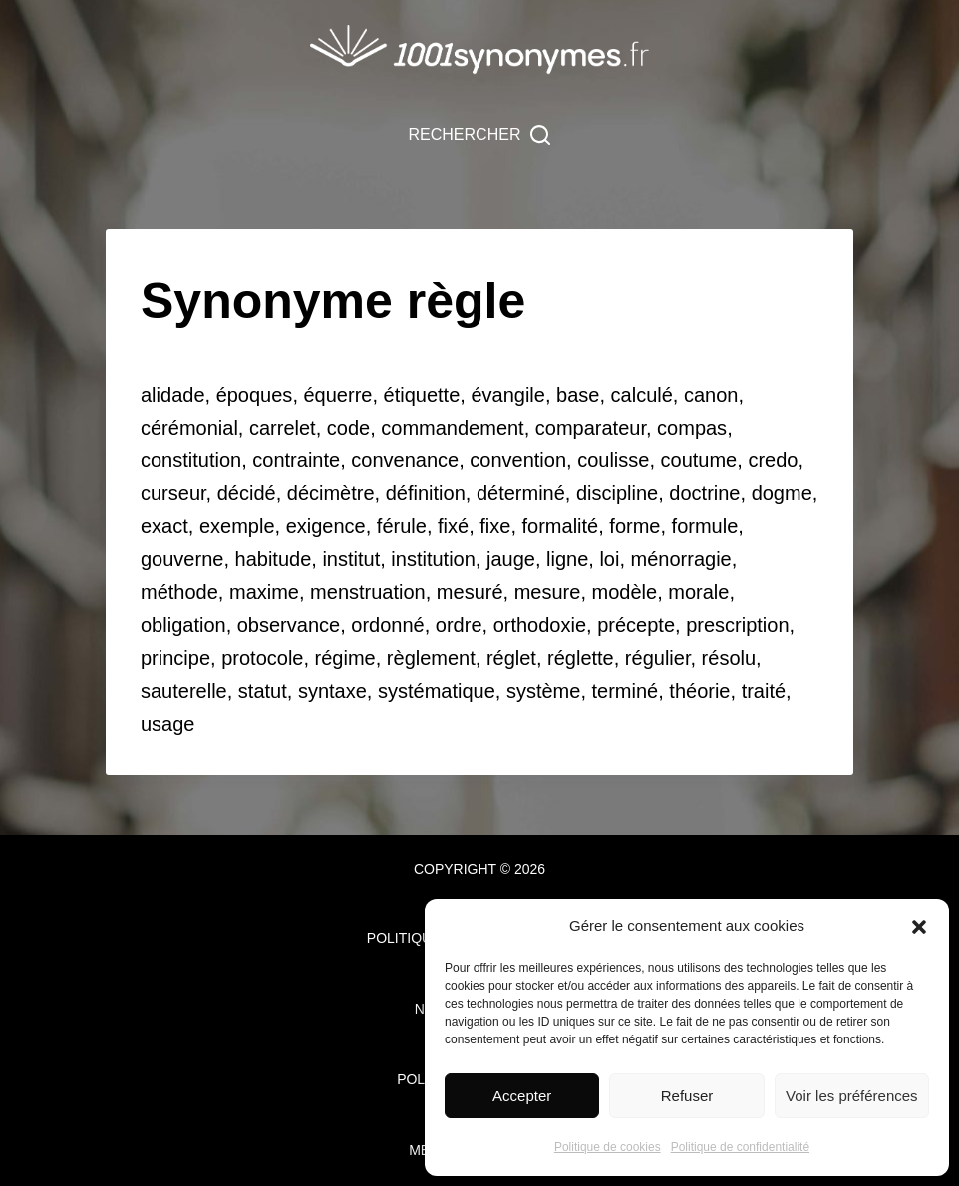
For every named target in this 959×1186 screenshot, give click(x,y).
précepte (636, 625)
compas (692, 428)
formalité (560, 526)
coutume (699, 460)
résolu (729, 658)
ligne (567, 559)
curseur (173, 493)
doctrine (704, 493)
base (577, 395)
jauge (510, 559)
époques (254, 395)
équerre (338, 395)
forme (634, 526)
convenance (405, 460)
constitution (191, 460)
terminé (625, 691)
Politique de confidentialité (740, 1147)
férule (402, 526)
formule (705, 526)
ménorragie (681, 559)
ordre (459, 625)
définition (426, 493)
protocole (262, 658)
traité (764, 691)
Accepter (521, 1095)
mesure (547, 592)
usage (168, 724)
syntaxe (332, 691)
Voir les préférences (852, 1095)
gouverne (182, 559)
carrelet (282, 428)
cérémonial (189, 428)
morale (698, 592)
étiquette (422, 395)
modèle (625, 592)
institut (351, 559)
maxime (264, 592)
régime (345, 658)
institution (433, 559)
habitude (273, 559)
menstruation (368, 592)
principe (175, 658)
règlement (431, 658)
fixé (453, 526)
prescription (737, 625)
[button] (919, 927)
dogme (782, 493)
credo (773, 460)
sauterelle (184, 691)
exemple (237, 526)
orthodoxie (539, 625)
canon (711, 395)
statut (262, 691)
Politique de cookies (607, 1147)
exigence (326, 526)
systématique (436, 691)
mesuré (470, 592)
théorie (699, 691)
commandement (452, 428)
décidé (246, 493)
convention (518, 460)
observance (288, 625)
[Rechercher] (480, 135)
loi (609, 559)
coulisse (613, 460)
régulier (658, 658)
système (543, 691)
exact (164, 526)
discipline (617, 493)
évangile (508, 395)
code (348, 428)
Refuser (687, 1095)
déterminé (521, 493)
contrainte (296, 460)
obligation (183, 625)
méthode (179, 592)
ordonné (387, 625)
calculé (642, 395)
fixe (495, 526)
